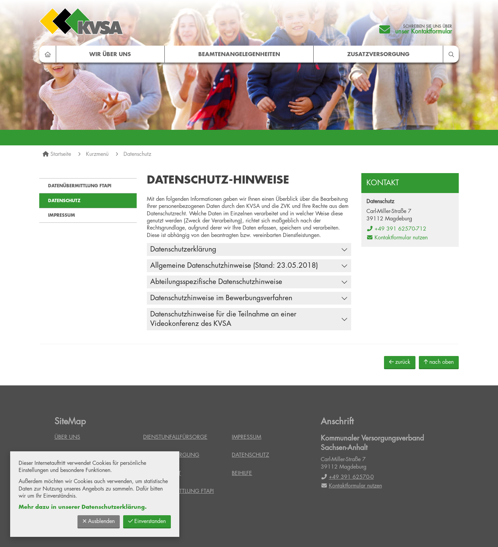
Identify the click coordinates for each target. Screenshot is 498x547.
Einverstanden (147, 521)
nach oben (439, 361)
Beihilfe (242, 473)
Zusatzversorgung (378, 54)
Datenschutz (137, 154)
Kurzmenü (97, 154)
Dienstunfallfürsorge (175, 437)
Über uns (67, 437)
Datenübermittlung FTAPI (79, 186)
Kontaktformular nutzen (397, 237)
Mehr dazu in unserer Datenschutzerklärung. (82, 507)
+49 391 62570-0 (347, 477)
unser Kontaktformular (423, 31)
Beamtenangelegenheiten (239, 54)
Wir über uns (110, 54)
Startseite (60, 154)
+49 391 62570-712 (396, 229)
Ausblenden (99, 521)
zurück (399, 361)
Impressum (61, 215)
